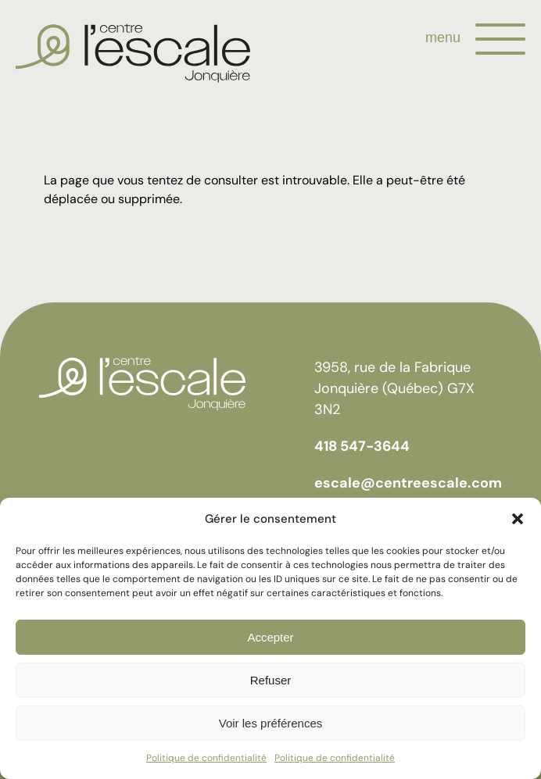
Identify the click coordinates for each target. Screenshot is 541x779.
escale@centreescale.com (408, 482)
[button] (517, 519)
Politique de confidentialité (206, 758)
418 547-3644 (362, 446)
